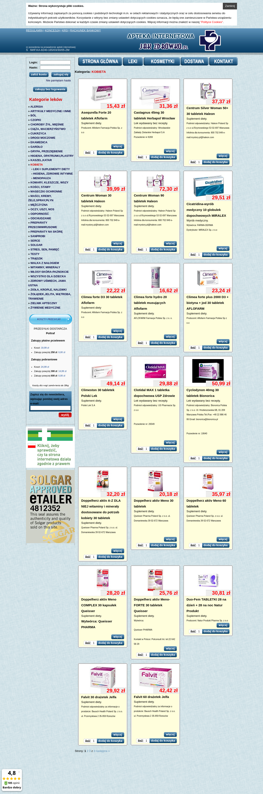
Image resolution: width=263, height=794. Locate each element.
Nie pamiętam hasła (58, 80)
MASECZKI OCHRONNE (46, 191)
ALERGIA (36, 106)
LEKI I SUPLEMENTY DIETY (51, 169)
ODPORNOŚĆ (40, 213)
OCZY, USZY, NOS (42, 209)
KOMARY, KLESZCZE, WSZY (49, 182)
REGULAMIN (34, 30)
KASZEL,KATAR (41, 160)
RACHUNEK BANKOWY (85, 30)
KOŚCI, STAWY (41, 187)
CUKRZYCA (38, 133)
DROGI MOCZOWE (43, 137)
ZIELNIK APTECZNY (44, 303)
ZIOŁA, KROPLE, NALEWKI (49, 289)
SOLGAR (37, 245)
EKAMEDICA (39, 142)
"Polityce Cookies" (211, 22)
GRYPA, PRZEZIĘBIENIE (47, 151)
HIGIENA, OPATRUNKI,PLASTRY (52, 155)
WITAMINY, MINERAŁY (45, 267)
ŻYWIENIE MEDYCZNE (45, 307)
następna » (103, 751)
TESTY (35, 254)
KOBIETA (37, 164)
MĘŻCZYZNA (39, 204)
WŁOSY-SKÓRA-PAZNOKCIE (50, 271)
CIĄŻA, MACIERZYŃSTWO (48, 129)
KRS (65, 30)
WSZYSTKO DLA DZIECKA (48, 276)
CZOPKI (36, 120)
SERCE (35, 240)
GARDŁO (37, 146)
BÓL (33, 115)
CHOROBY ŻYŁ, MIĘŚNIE (47, 124)
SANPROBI (38, 236)
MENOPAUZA (42, 178)
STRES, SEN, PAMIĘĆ (45, 249)
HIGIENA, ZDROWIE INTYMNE (53, 173)
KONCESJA (52, 30)
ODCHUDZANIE (41, 218)
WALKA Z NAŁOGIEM (45, 263)
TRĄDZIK (37, 258)
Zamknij (230, 6)
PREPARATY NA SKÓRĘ (47, 231)
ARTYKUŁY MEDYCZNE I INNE (50, 111)
